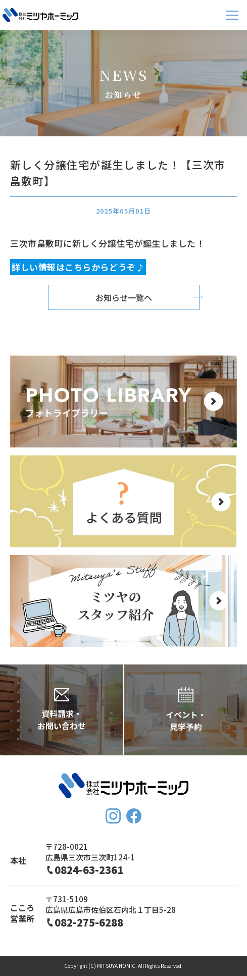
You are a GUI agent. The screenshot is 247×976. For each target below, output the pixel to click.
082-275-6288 (89, 922)
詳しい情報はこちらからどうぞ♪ (78, 267)
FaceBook (133, 816)
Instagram (113, 816)
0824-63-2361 (89, 869)
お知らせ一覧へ (123, 297)
